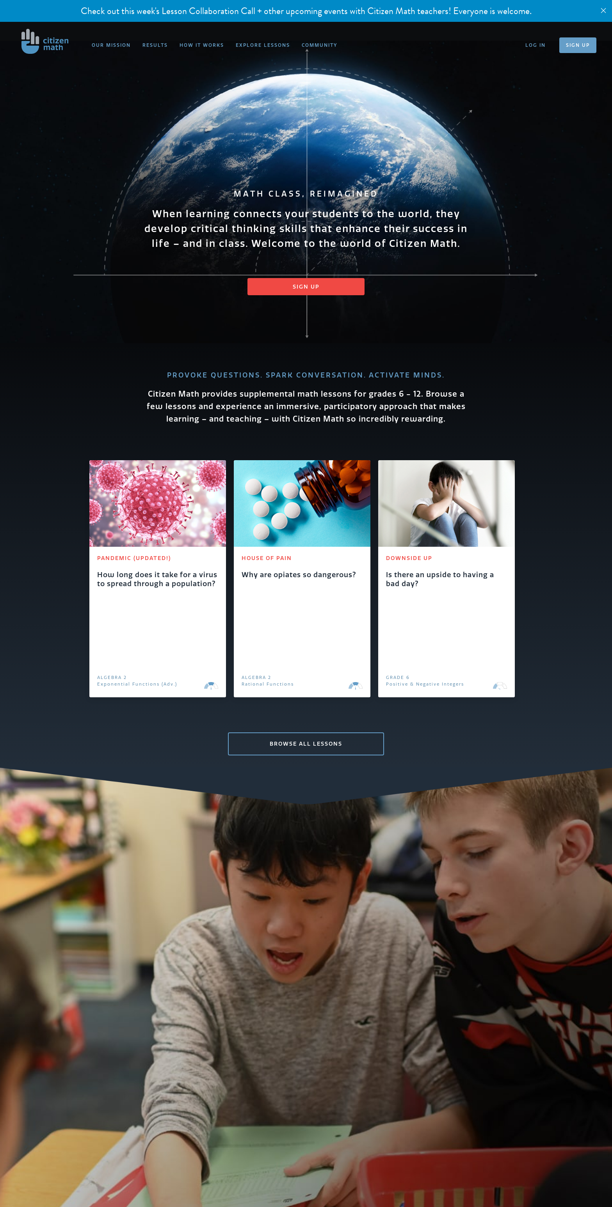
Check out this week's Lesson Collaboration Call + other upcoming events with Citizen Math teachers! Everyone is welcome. (306, 11)
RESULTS (155, 45)
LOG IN (535, 45)
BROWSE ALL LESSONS (306, 743)
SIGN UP (578, 45)
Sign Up (306, 286)
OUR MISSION (111, 45)
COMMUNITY (319, 45)
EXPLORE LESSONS (263, 45)
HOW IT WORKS (202, 45)
